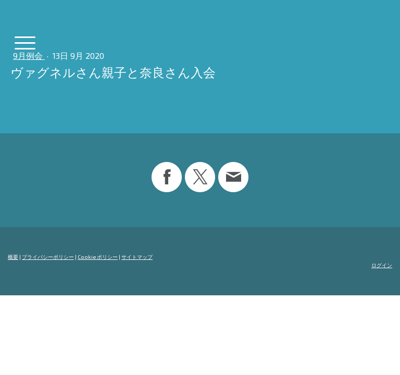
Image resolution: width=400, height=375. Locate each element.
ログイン (381, 265)
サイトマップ (137, 257)
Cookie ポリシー (98, 257)
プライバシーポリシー (48, 257)
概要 (13, 257)
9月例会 (29, 55)
